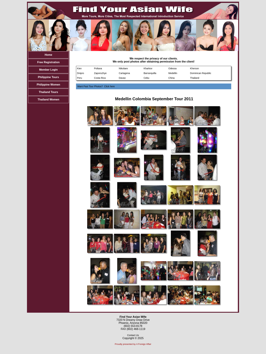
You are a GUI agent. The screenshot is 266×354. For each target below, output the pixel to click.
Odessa (172, 68)
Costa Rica (100, 78)
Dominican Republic (200, 73)
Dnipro (80, 73)
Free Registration (48, 62)
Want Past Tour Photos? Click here (96, 86)
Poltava (98, 68)
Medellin (172, 73)
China (171, 78)
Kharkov (148, 68)
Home (48, 54)
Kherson (194, 68)
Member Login (48, 69)
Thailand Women (48, 99)
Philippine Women (48, 84)
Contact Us (133, 335)
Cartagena (124, 73)
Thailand (194, 78)
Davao (122, 78)
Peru (79, 78)
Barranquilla (150, 73)
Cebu (146, 78)
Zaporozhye (100, 73)
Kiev (79, 68)
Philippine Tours (48, 77)
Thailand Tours (48, 92)
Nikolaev (123, 68)
